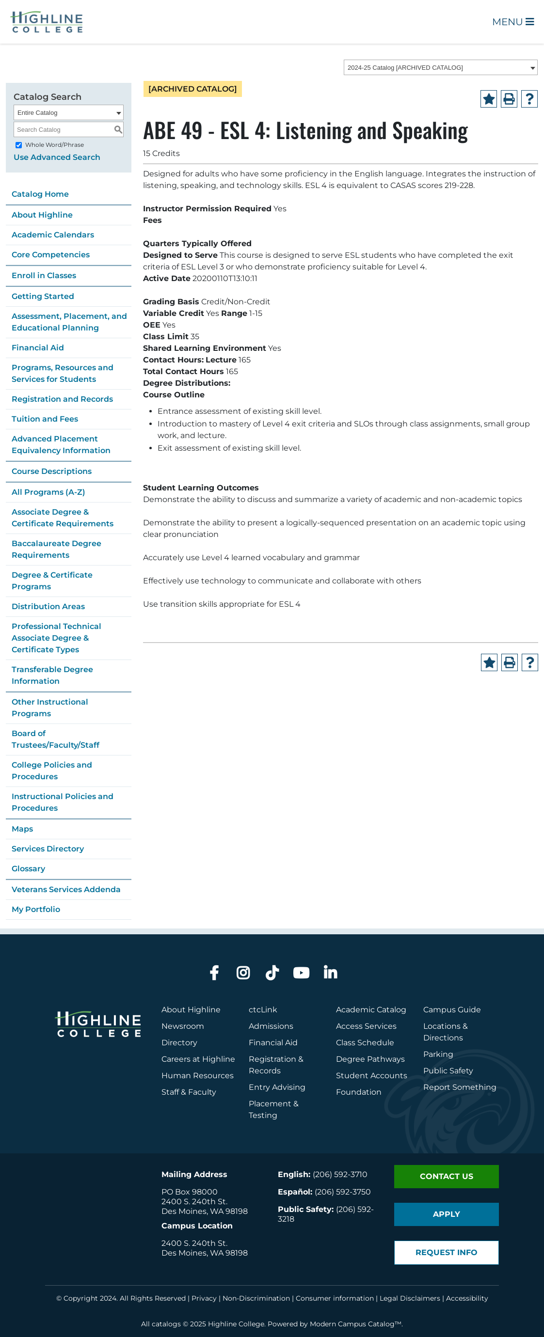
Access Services (366, 1026)
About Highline (42, 215)
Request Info (447, 1252)
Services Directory (48, 848)
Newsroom (182, 1026)
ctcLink (263, 1009)
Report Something (459, 1087)
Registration (272, 1059)
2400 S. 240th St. (194, 1201)
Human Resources (197, 1075)
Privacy (204, 1298)
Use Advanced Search (57, 157)
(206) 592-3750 (343, 1191)
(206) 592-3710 (340, 1174)
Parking (438, 1054)
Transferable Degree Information (52, 675)
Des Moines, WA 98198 (204, 1211)
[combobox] (441, 67)
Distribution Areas (48, 606)
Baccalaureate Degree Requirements (56, 549)
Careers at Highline (198, 1059)
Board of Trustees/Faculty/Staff (55, 739)
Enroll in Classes (44, 275)
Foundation (359, 1092)
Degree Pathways (370, 1059)
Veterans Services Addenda (66, 889)
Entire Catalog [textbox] (37, 112)
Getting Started (43, 296)
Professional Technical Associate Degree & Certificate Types (56, 638)
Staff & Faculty (188, 1092)
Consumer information (335, 1298)
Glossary (28, 868)
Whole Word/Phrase (54, 144)
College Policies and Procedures (52, 770)
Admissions (272, 1026)
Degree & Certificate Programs (52, 580)
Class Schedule (365, 1042)
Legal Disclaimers (410, 1298)
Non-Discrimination (256, 1298)
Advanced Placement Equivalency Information (61, 444)
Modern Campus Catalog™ (355, 1324)
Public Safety (448, 1070)
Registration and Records (62, 399)
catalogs (166, 1324)
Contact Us (446, 1176)
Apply (446, 1214)
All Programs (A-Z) (48, 492)
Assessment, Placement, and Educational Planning (69, 322)
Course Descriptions (52, 471)
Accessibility (467, 1298)
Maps (22, 829)
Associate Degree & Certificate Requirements (62, 517)
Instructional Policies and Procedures (62, 802)
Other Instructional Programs (50, 707)
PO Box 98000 (189, 1191)
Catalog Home (40, 194)
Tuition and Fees (45, 419)
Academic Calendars (53, 234)
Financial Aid (38, 347)
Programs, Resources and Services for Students (62, 373)
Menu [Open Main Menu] (513, 22)
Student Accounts (371, 1075)
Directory (179, 1042)
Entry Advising (277, 1087)
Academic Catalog (371, 1009)
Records (265, 1070)
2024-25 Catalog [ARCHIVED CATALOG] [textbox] (405, 67)
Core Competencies (51, 254)
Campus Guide (452, 1009)
